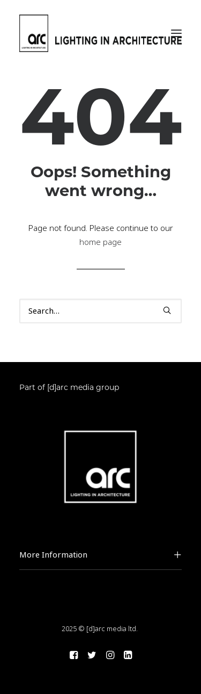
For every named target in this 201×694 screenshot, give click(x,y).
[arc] (100, 33)
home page (100, 242)
